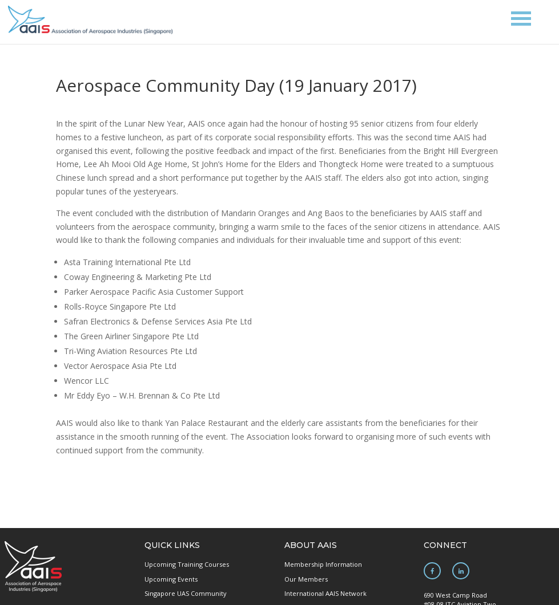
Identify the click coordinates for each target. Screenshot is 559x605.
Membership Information (323, 564)
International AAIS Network (325, 593)
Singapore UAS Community (185, 593)
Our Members (306, 579)
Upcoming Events (171, 579)
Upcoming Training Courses (186, 564)
